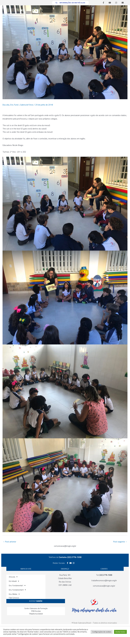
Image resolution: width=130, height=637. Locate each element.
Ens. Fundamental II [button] (17, 590)
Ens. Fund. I (15, 104)
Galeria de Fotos (28, 104)
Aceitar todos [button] (120, 632)
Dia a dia (6, 104)
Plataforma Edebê (36, 614)
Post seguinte (119, 541)
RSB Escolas (36, 611)
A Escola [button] (13, 577)
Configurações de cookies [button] (101, 632)
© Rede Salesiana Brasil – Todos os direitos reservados (94, 623)
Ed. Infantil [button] (14, 581)
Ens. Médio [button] (14, 594)
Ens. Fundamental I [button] (17, 586)
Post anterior (10, 541)
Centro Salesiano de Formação (36, 608)
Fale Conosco (14, 598)
